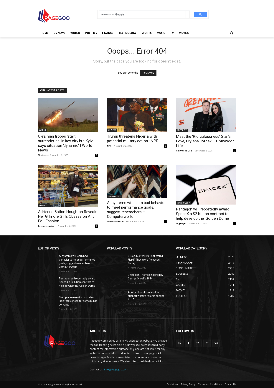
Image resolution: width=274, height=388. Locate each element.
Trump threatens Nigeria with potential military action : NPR (133, 138)
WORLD (42, 130)
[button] (231, 32)
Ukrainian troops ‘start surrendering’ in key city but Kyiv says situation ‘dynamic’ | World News (65, 143)
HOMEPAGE (148, 73)
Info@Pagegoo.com (116, 369)
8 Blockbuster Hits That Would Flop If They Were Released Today (145, 259)
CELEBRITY (181, 130)
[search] (142, 15)
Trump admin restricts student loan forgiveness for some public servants (78, 301)
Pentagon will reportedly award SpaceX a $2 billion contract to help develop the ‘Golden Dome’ (203, 214)
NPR (109, 145)
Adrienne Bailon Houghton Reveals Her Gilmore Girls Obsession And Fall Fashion (67, 216)
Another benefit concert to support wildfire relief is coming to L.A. (146, 296)
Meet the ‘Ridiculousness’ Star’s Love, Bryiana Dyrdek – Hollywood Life (205, 141)
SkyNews (42, 155)
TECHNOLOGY (114, 196)
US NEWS (112, 130)
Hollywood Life (184, 150)
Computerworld (115, 221)
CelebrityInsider (46, 226)
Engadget (181, 223)
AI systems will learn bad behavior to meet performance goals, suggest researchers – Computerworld (136, 209)
